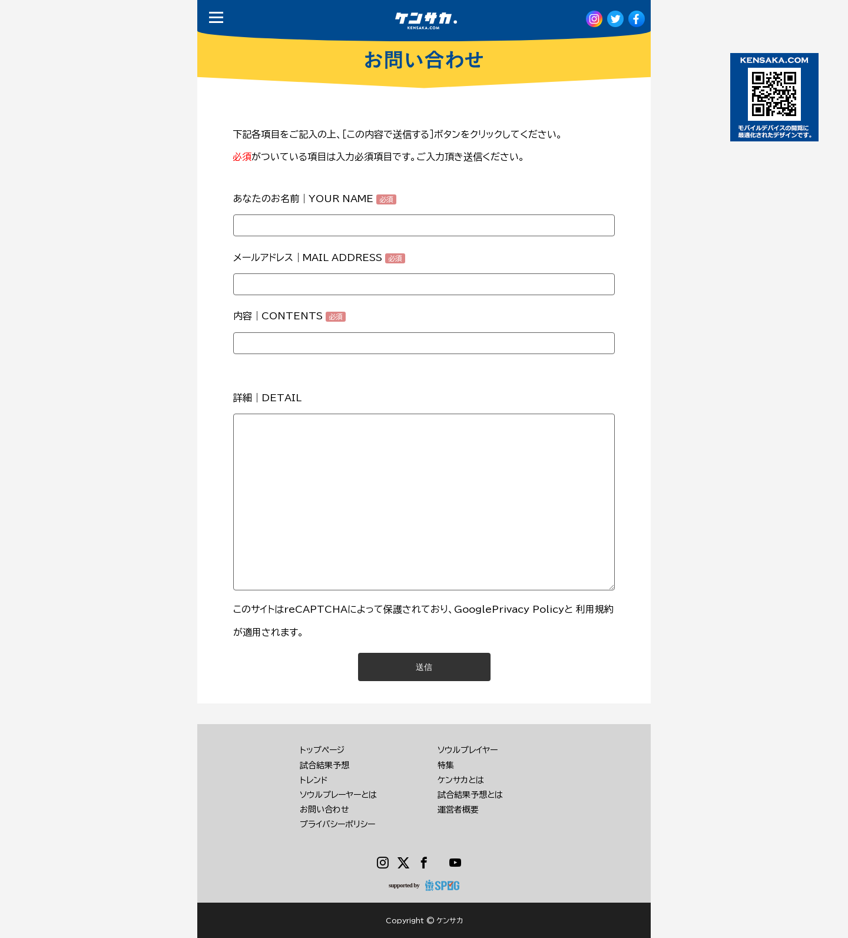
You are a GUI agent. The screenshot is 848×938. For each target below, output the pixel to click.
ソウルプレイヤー (468, 750)
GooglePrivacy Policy (509, 609)
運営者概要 (458, 809)
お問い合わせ (324, 809)
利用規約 (595, 609)
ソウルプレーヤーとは (338, 795)
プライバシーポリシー (337, 824)
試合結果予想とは (470, 795)
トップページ (322, 750)
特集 (446, 765)
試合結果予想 (324, 765)
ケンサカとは (461, 780)
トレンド (314, 780)
